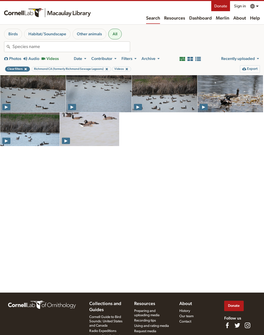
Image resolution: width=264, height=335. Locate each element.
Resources (174, 18)
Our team (186, 316)
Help (255, 18)
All (115, 34)
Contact (185, 321)
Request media (145, 331)
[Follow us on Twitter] (237, 325)
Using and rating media (151, 326)
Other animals (89, 34)
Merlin (222, 18)
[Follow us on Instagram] (247, 325)
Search (153, 18)
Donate (220, 6)
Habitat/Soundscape (47, 34)
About (239, 18)
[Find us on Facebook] (227, 325)
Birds (13, 34)
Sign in (240, 6)
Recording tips (145, 320)
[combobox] (71, 47)
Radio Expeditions (102, 331)
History (184, 311)
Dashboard (200, 18)
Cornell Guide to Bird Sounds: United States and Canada (105, 321)
